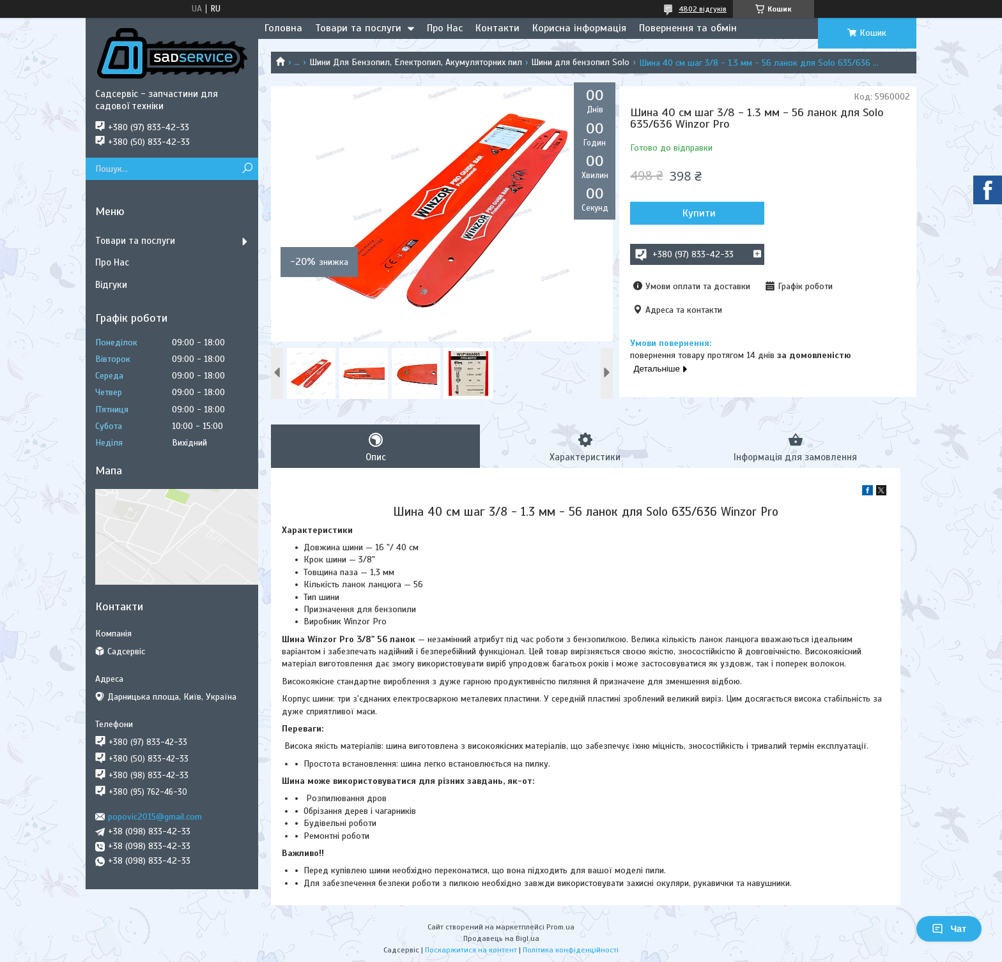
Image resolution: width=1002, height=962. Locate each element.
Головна (283, 28)
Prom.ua (560, 926)
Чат (949, 929)
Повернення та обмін (688, 28)
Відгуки (111, 284)
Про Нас (445, 28)
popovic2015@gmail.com (155, 816)
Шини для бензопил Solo (580, 62)
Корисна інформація (579, 28)
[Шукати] (247, 169)
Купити (699, 213)
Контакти (497, 28)
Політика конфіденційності (571, 949)
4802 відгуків (703, 8)
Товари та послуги (358, 28)
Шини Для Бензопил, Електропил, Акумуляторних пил (415, 62)
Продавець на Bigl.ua (501, 938)
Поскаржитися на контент (471, 949)
